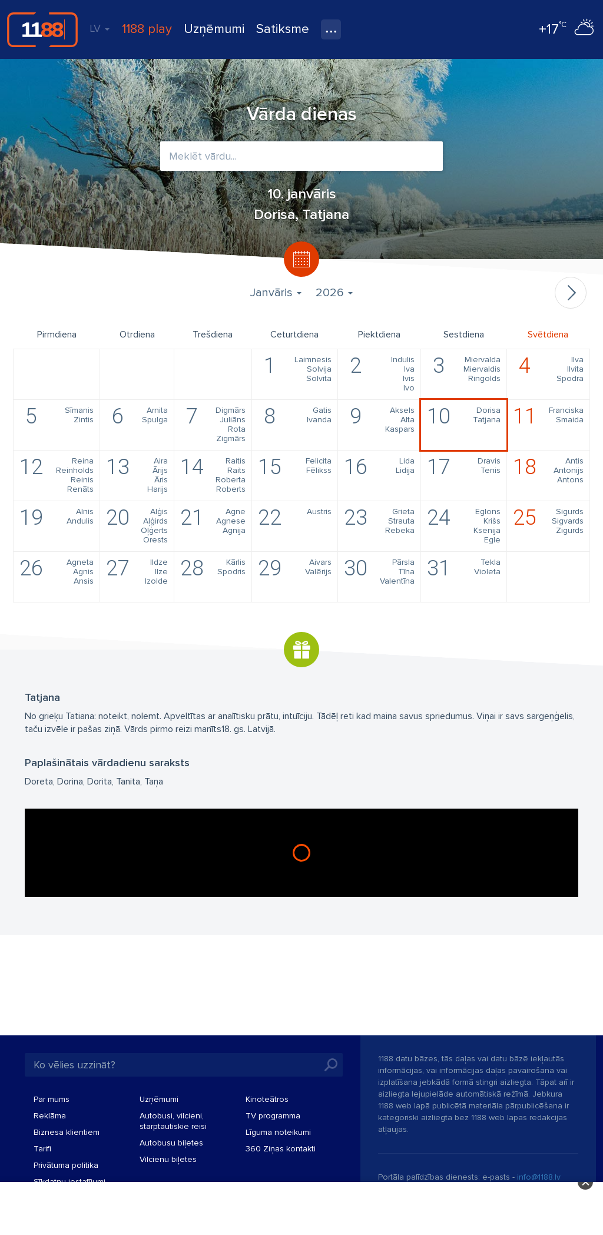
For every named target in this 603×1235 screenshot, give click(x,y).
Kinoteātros (267, 1099)
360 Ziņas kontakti (281, 1149)
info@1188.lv (539, 1177)
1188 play (147, 29)
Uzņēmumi (214, 29)
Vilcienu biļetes (168, 1159)
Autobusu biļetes (171, 1143)
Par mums (51, 1099)
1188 (42, 29)
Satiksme (282, 29)
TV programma (273, 1116)
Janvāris (276, 293)
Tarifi (42, 1149)
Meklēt (331, 1065)
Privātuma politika (66, 1165)
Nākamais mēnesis (571, 293)
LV (100, 28)
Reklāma (50, 1116)
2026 (334, 293)
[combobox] (301, 156)
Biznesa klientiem (67, 1132)
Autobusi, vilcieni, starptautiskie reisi (173, 1121)
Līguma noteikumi (278, 1132)
